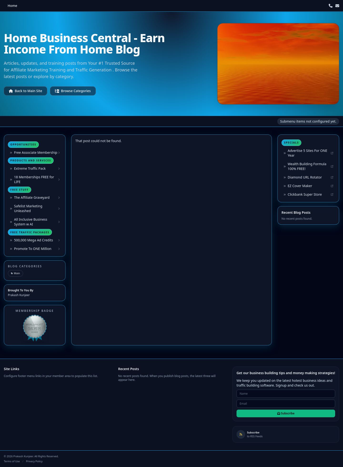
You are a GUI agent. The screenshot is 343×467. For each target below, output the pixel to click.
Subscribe (286, 413)
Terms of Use (12, 461)
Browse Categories (73, 91)
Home (12, 5)
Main (15, 273)
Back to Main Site (25, 91)
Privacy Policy (34, 461)
